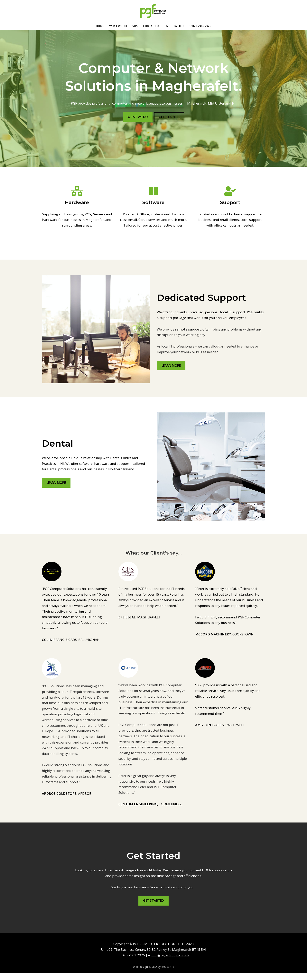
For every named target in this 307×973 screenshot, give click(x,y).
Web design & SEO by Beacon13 (153, 962)
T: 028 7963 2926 (200, 26)
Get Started (175, 26)
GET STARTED (169, 117)
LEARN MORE (171, 365)
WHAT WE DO (118, 26)
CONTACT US (151, 26)
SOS (135, 26)
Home (100, 26)
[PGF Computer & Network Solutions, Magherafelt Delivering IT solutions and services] (153, 11)
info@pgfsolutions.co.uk (170, 950)
